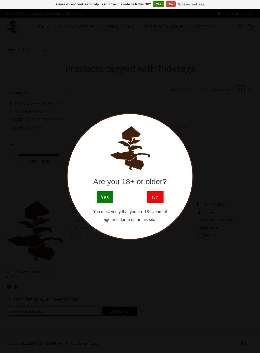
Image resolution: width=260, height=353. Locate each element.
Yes (158, 4)
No (171, 4)
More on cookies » (191, 4)
